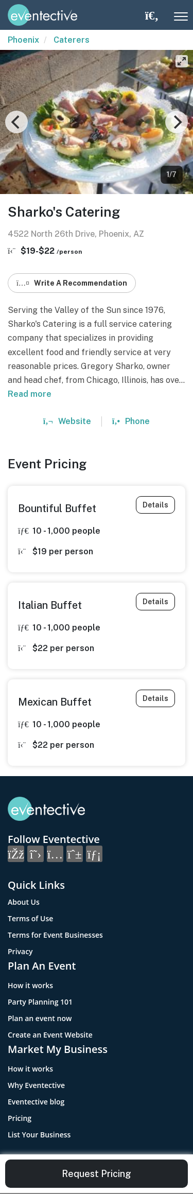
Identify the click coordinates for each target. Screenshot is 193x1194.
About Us (24, 902)
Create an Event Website (50, 1035)
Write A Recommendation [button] (71, 283)
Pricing (19, 1118)
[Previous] (16, 122)
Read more (29, 394)
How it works (30, 985)
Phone (131, 421)
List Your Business (39, 1134)
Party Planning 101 (40, 1002)
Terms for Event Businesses (55, 935)
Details (155, 505)
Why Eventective (36, 1085)
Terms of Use (30, 918)
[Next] (176, 122)
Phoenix (23, 40)
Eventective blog (36, 1102)
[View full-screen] (182, 61)
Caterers (72, 40)
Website (67, 421)
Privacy (20, 951)
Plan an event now (40, 1018)
